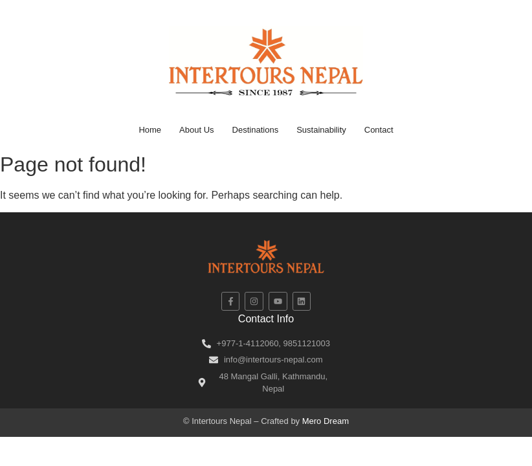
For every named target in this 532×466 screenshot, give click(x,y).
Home (150, 130)
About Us (196, 130)
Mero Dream (325, 421)
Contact (378, 130)
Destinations (255, 130)
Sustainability (321, 130)
